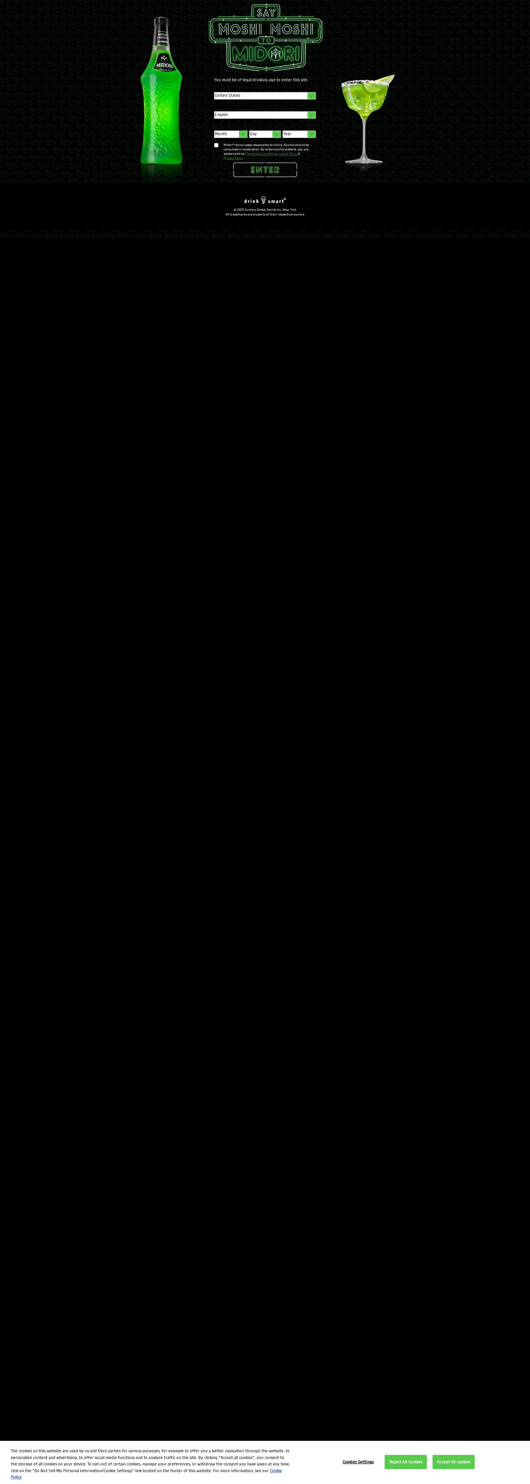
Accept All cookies (453, 1461)
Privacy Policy (233, 158)
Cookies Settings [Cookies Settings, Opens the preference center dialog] (358, 1461)
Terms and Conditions (261, 153)
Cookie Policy (288, 153)
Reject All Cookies (405, 1461)
